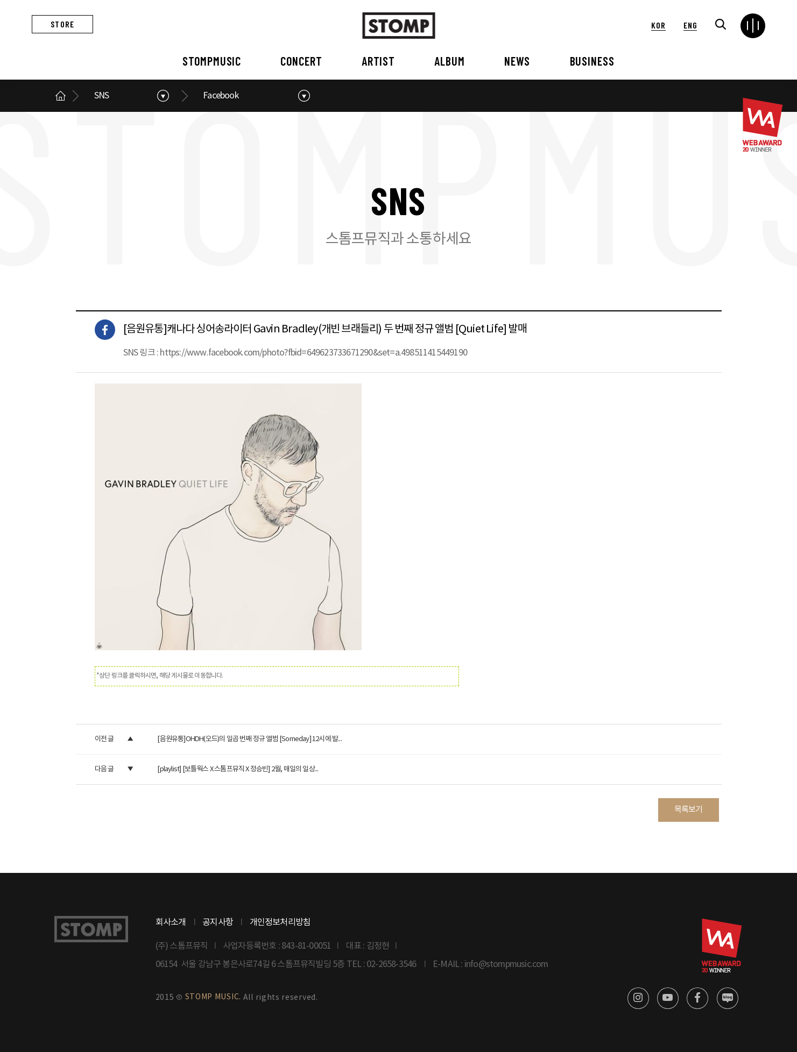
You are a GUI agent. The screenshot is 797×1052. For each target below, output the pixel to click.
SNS (101, 96)
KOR (658, 25)
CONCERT (301, 61)
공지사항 (217, 922)
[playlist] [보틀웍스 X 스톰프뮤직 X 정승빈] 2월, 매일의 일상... (237, 769)
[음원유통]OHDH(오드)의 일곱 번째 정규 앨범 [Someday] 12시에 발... (249, 739)
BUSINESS (592, 61)
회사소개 (171, 922)
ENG (690, 25)
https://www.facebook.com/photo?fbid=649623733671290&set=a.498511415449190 (313, 353)
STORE (62, 24)
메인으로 (60, 96)
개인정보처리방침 (280, 922)
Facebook (220, 96)
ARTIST (378, 61)
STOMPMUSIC (211, 61)
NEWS (517, 61)
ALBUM (449, 61)
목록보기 (688, 809)
